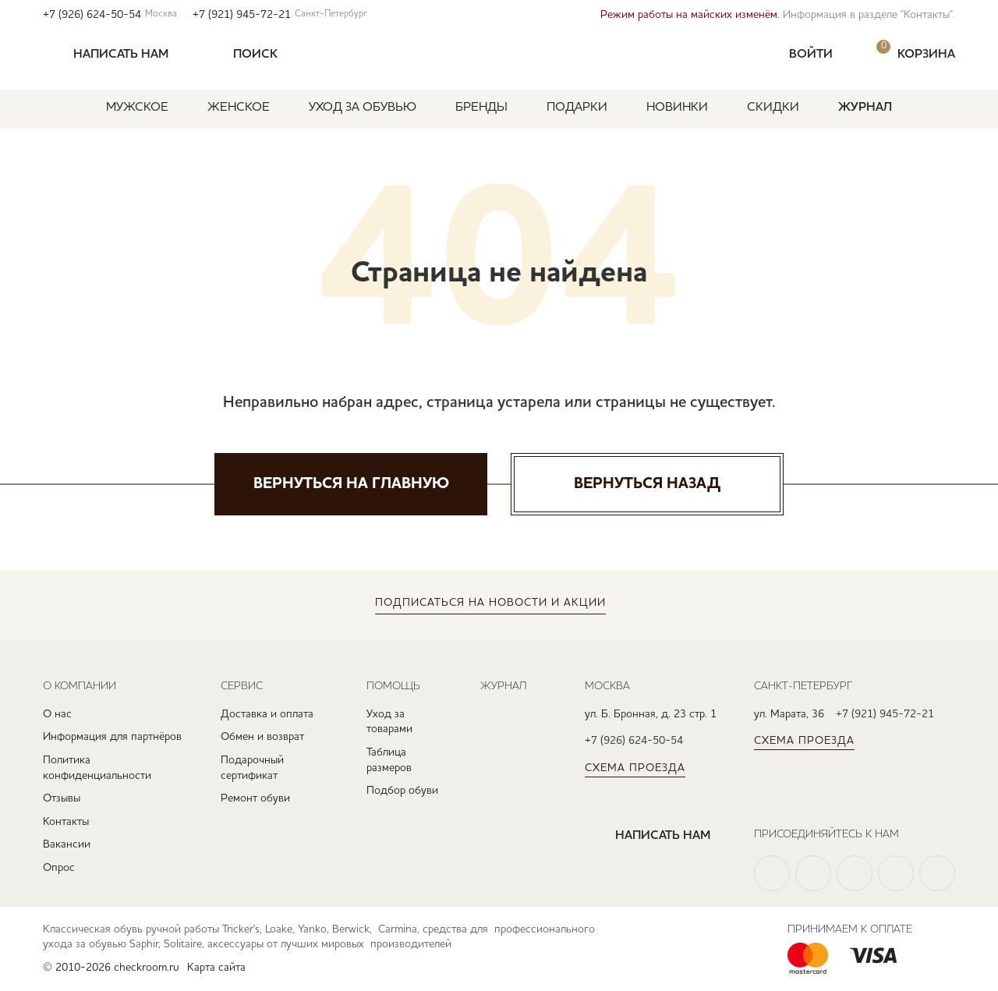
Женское (238, 107)
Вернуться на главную (351, 484)
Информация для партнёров (112, 736)
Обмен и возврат (262, 736)
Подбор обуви (402, 790)
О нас (57, 714)
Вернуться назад (647, 484)
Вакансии (66, 844)
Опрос (59, 867)
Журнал (865, 107)
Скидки (773, 107)
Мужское (137, 107)
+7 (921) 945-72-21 (280, 15)
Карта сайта (216, 967)
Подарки (577, 107)
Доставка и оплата (267, 714)
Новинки (677, 107)
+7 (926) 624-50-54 (110, 15)
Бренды (481, 107)
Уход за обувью (362, 107)
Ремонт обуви (255, 798)
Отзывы (61, 798)
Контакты (66, 821)
